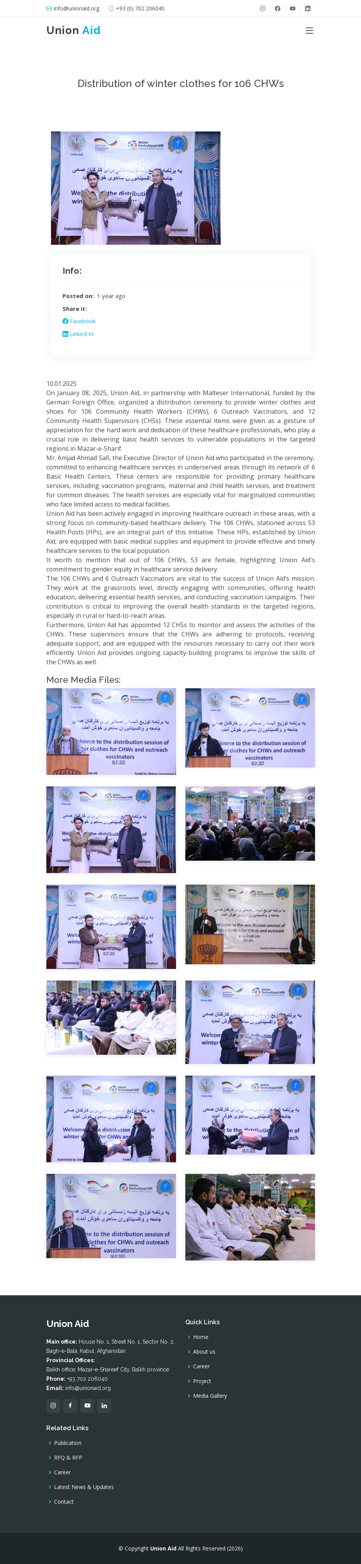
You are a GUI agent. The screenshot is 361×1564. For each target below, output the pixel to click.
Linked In (78, 334)
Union (73, 30)
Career (201, 1366)
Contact (64, 1501)
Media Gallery (210, 1396)
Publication (67, 1443)
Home (200, 1337)
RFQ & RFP (68, 1457)
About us (204, 1351)
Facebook (79, 321)
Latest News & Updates (84, 1487)
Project (202, 1381)
